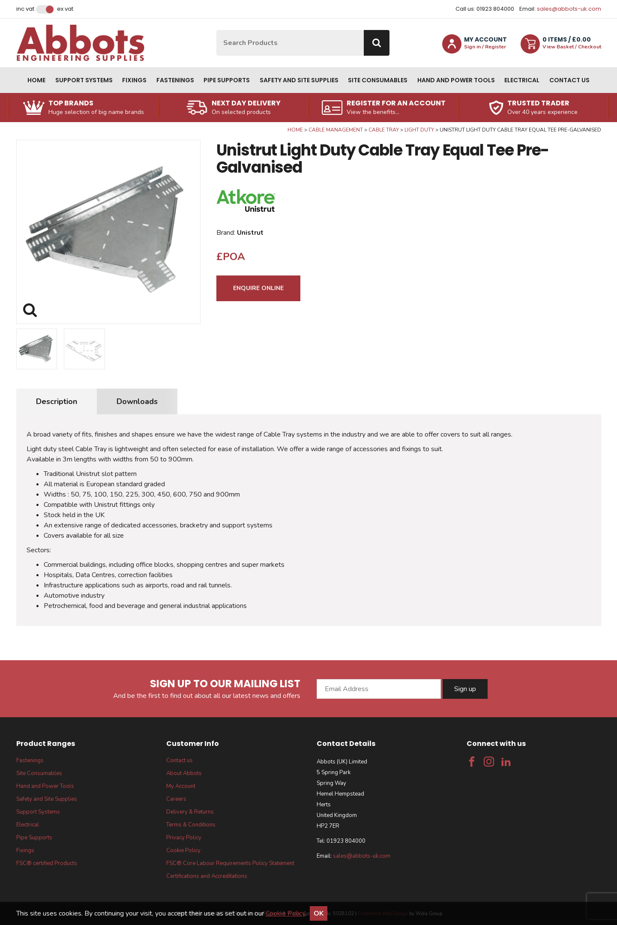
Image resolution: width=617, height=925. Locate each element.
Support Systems (84, 80)
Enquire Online (258, 288)
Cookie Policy (183, 850)
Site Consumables (377, 80)
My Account (180, 786)
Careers (176, 799)
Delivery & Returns (190, 812)
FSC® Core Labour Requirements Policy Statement (230, 863)
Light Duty (419, 129)
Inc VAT (25, 9)
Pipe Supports (227, 80)
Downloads (137, 401)
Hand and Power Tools (456, 80)
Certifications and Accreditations (206, 876)
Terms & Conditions (191, 825)
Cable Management (335, 129)
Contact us (569, 80)
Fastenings (175, 80)
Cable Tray (383, 129)
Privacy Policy (183, 837)
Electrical (521, 80)
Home (36, 80)
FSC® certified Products (46, 863)
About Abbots (184, 773)
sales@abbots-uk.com (569, 9)
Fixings (134, 80)
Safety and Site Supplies (299, 80)
